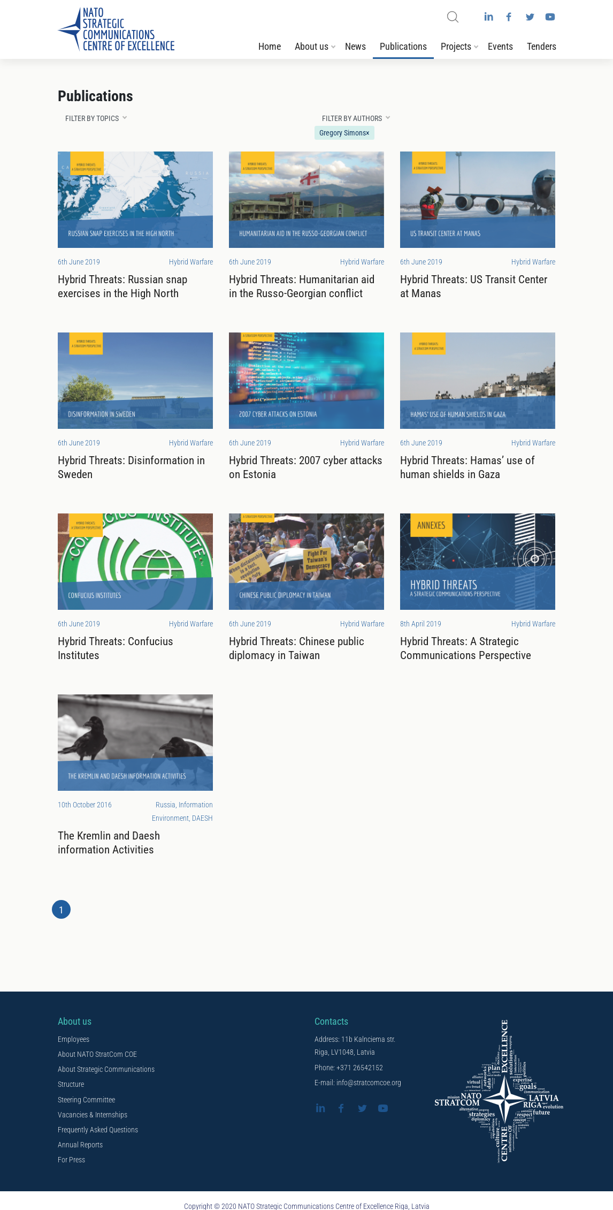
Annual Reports (80, 1145)
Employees (73, 1040)
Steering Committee (86, 1100)
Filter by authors (352, 119)
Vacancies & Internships (92, 1115)
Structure (71, 1085)
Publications (403, 48)
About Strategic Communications (106, 1070)
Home (269, 48)
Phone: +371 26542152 (349, 1068)
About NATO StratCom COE (97, 1055)
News (355, 48)
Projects (456, 48)
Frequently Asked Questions (98, 1130)
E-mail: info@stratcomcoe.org (358, 1083)
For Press (71, 1160)
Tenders (541, 48)
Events (500, 48)
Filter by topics (92, 119)
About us (311, 48)
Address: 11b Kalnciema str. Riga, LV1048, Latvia (355, 1047)
